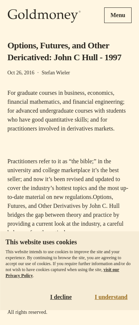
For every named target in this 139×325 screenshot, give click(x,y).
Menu (117, 15)
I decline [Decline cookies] (61, 297)
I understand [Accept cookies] (111, 297)
